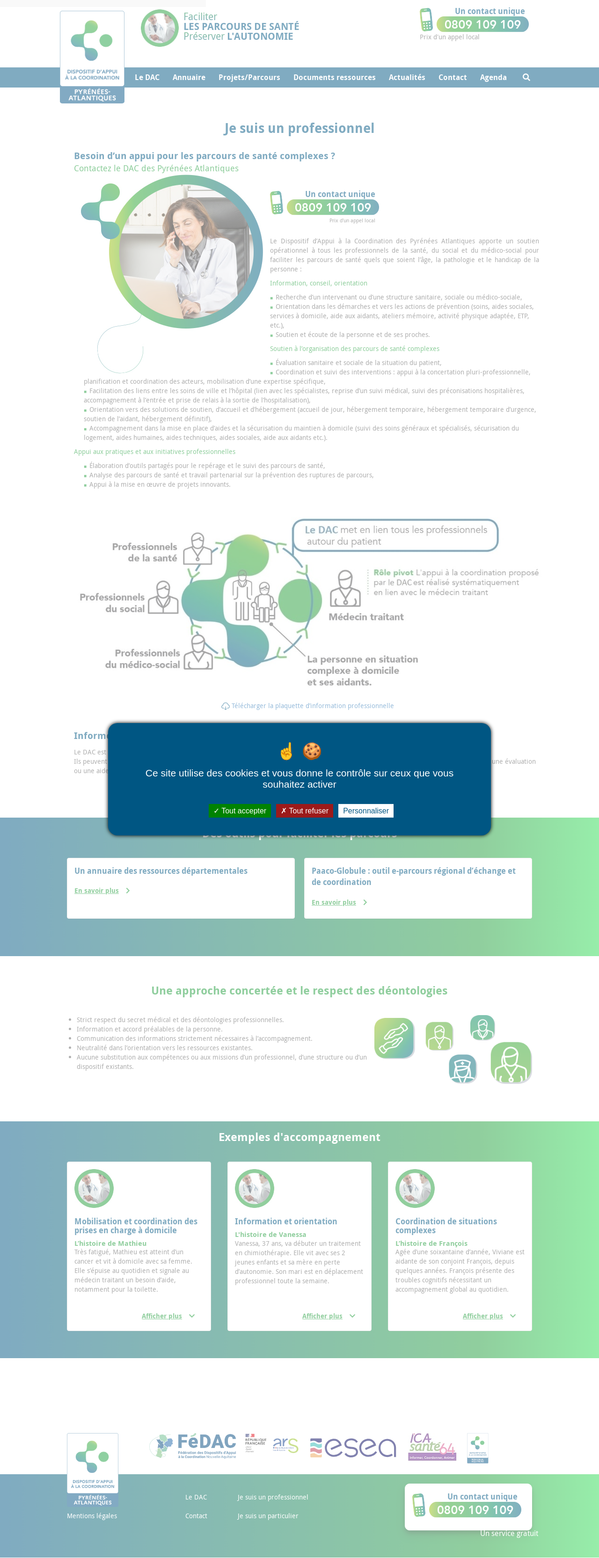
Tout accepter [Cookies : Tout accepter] (239, 810)
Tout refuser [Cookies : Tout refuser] (305, 810)
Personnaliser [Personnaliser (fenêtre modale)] (366, 810)
